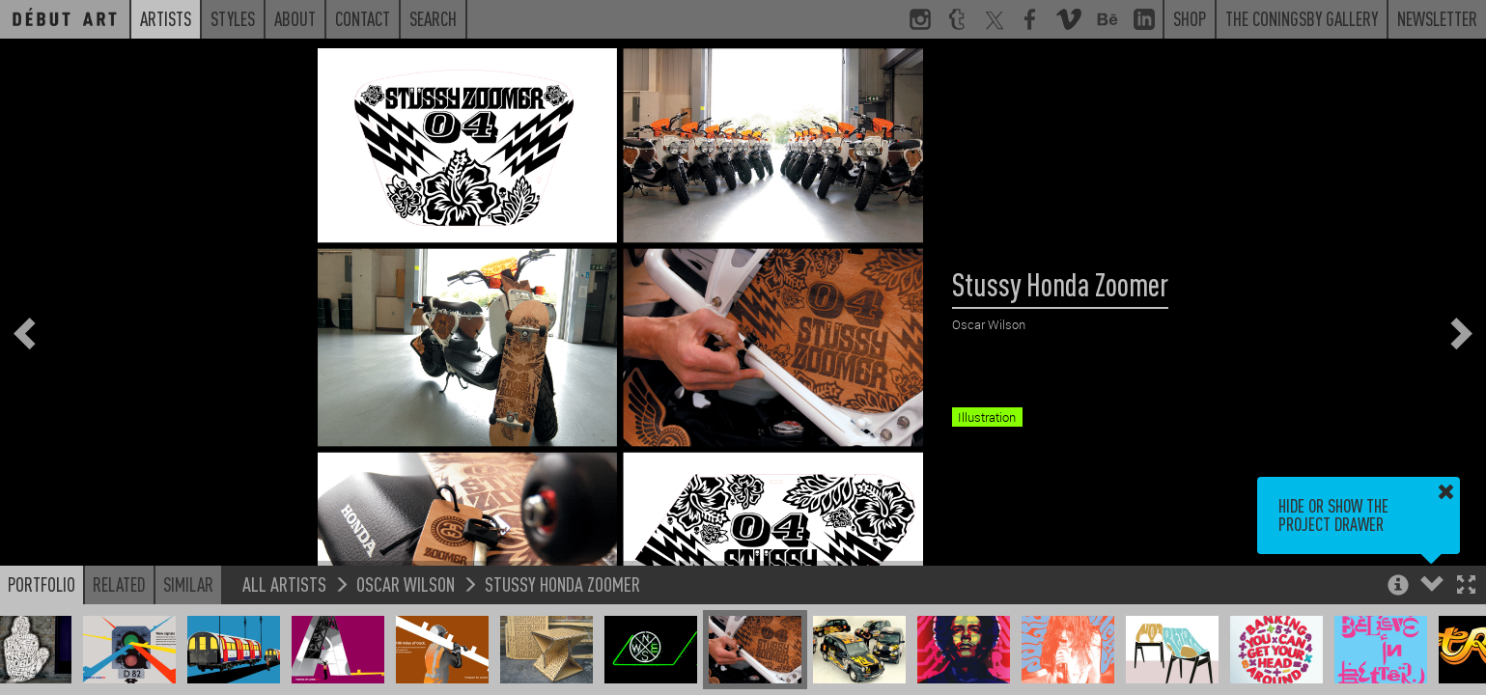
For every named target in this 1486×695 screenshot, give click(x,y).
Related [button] (119, 584)
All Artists (284, 583)
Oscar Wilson (405, 583)
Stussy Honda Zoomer (562, 583)
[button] (1466, 586)
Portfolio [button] (41, 584)
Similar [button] (188, 584)
